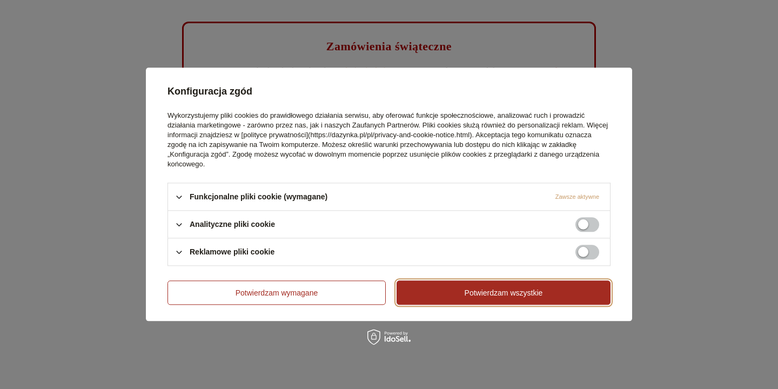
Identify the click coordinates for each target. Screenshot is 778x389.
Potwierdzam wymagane (277, 293)
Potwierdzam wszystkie (504, 293)
